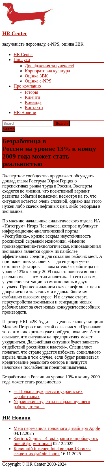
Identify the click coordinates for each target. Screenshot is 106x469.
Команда (33, 102)
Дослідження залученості (49, 65)
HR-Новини (25, 112)
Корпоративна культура (47, 70)
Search (62, 123)
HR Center (14, 33)
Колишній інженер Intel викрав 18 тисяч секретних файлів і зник (52, 451)
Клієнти (32, 97)
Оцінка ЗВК (36, 75)
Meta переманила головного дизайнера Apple (57, 428)
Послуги (22, 59)
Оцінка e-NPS (38, 81)
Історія (31, 92)
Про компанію (27, 86)
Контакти (34, 107)
